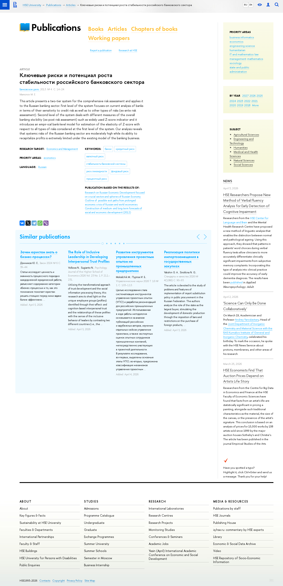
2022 (247, 101)
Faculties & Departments (36, 530)
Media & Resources (230, 501)
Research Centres (161, 515)
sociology (236, 63)
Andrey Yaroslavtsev (247, 319)
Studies (91, 501)
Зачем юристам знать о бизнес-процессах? (38, 254)
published (236, 282)
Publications (56, 27)
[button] (102, 243)
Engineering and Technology (242, 141)
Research (157, 501)
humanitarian (237, 50)
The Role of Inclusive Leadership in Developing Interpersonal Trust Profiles (89, 257)
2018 (247, 105)
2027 (245, 95)
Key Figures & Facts (32, 515)
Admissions (91, 508)
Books (95, 29)
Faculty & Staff (30, 544)
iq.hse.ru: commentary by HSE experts (238, 530)
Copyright (58, 580)
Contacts (44, 580)
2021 (255, 101)
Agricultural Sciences (246, 134)
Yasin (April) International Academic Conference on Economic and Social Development (173, 554)
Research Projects (161, 523)
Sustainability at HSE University (40, 523)
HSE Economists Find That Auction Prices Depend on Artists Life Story (243, 376)
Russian (42, 167)
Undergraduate (94, 523)
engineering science (242, 46)
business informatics (242, 37)
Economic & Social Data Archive (234, 544)
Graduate (90, 530)
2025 (260, 95)
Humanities (240, 147)
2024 (233, 101)
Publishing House (224, 523)
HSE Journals (221, 515)
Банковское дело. (30, 89)
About (25, 501)
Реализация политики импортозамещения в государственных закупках (182, 259)
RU (245, 4)
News (227, 181)
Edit (271, 579)
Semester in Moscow (98, 558)
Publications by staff (227, 508)
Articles (117, 29)
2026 (253, 95)
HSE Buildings (28, 551)
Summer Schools (95, 551)
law (256, 54)
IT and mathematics (241, 54)
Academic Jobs (158, 544)
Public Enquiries (30, 565)
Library (217, 537)
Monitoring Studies (162, 530)
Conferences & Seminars (165, 537)
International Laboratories (166, 508)
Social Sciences (243, 164)
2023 (240, 101)
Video (217, 551)
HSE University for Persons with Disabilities (48, 558)
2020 (233, 105)
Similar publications (45, 236)
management (238, 59)
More (255, 105)
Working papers (109, 38)
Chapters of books (154, 29)
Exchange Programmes (99, 537)
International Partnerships (37, 537)
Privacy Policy (74, 580)
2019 (240, 105)
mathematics (255, 59)
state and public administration (239, 69)
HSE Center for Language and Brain (245, 220)
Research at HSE (128, 50)
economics (236, 41)
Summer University (96, 544)
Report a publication (101, 50)
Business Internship (96, 565)
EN (250, 4)
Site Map (89, 580)
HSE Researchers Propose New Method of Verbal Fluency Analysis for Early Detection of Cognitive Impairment (247, 203)
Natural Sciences (244, 160)
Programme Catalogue (99, 515)
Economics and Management (62, 149)
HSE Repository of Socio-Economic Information (236, 560)
